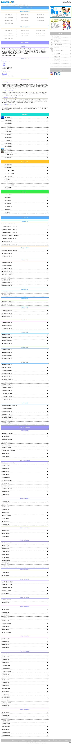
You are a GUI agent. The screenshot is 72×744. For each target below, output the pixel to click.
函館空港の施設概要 (5, 491)
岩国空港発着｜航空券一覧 (7, 340)
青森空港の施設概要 (5, 504)
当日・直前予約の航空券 (58, 44)
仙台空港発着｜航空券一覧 (7, 262)
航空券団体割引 (57, 59)
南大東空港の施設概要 (6, 726)
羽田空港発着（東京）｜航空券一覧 (8, 223)
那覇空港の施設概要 (5, 456)
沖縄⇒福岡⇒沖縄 (8, 30)
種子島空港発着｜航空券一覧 (7, 384)
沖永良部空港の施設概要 (6, 702)
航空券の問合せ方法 (58, 41)
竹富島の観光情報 (8, 126)
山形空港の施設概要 (5, 518)
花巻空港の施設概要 (5, 509)
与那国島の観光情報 (8, 137)
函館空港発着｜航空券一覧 (7, 253)
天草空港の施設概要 (5, 674)
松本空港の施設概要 (5, 575)
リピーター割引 (57, 62)
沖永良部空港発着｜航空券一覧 (7, 396)
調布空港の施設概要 (5, 551)
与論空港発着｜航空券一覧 (7, 399)
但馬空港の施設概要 (5, 593)
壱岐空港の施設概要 (5, 682)
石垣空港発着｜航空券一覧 (7, 411)
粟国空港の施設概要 (5, 729)
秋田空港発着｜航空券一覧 (7, 271)
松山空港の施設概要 (5, 641)
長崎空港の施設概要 (5, 662)
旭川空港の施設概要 (5, 474)
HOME (2, 5)
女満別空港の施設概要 (6, 477)
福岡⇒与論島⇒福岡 (9, 23)
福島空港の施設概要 (5, 524)
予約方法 (31, 740)
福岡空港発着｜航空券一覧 (7, 241)
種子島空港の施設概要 (6, 688)
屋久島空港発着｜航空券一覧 (7, 387)
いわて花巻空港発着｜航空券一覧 (8, 277)
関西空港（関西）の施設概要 (7, 442)
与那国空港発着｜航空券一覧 (7, 422)
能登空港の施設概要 (5, 536)
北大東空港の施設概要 (6, 723)
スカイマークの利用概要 (9, 170)
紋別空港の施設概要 (5, 471)
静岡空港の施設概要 (5, 602)
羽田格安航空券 (8, 197)
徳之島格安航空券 (8, 209)
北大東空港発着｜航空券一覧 (7, 417)
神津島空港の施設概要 (6, 560)
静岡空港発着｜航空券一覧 (7, 304)
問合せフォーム (14, 740)
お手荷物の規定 (57, 53)
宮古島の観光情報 (8, 120)
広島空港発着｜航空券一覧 (7, 337)
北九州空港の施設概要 (6, 668)
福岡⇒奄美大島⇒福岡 (9, 20)
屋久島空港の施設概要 (6, 697)
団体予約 (49, 740)
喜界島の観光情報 (8, 149)
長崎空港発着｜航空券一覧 (7, 376)
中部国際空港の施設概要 (6, 447)
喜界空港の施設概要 (5, 694)
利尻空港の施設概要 (5, 468)
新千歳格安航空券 (8, 206)
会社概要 (66, 740)
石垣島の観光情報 (8, 123)
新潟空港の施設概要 (5, 572)
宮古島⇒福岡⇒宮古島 (24, 30)
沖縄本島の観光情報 (8, 117)
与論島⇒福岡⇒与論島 (9, 38)
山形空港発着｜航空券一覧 (7, 279)
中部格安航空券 (8, 203)
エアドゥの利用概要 (8, 176)
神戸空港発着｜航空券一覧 (7, 328)
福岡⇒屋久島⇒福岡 (24, 20)
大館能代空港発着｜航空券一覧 (7, 274)
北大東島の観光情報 (8, 131)
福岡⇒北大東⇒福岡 (24, 17)
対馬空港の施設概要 (5, 685)
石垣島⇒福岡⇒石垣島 (40, 30)
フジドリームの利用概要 (9, 182)
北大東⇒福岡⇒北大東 (24, 33)
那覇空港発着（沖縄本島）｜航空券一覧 (9, 244)
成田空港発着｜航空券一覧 (7, 294)
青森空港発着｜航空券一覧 (7, 265)
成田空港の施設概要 (5, 436)
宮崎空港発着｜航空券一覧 (7, 373)
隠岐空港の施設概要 (5, 626)
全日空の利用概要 (8, 167)
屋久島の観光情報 (8, 146)
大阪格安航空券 (8, 200)
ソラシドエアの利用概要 (9, 173)
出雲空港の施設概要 (5, 620)
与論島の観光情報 (8, 157)
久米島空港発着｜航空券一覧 (7, 414)
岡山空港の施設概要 (5, 609)
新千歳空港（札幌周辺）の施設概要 (8, 450)
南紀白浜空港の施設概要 (6, 590)
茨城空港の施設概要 (5, 548)
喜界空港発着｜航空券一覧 (7, 390)
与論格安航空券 (8, 212)
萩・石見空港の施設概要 (6, 623)
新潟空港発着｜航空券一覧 (7, 310)
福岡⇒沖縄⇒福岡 (8, 14)
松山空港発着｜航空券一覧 (7, 352)
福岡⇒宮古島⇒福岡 (24, 14)
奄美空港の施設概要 (5, 691)
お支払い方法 (56, 47)
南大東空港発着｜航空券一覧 (7, 420)
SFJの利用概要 (7, 179)
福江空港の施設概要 (5, 679)
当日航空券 (23, 740)
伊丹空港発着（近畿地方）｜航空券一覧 (9, 226)
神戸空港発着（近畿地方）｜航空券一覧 (9, 232)
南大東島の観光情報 (8, 134)
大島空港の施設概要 (5, 554)
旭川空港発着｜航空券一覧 (7, 256)
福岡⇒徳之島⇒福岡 (40, 20)
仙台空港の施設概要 (5, 501)
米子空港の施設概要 (5, 617)
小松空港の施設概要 (5, 530)
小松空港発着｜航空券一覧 (7, 313)
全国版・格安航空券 (8, 194)
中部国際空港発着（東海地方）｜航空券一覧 (10, 235)
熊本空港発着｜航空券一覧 (7, 370)
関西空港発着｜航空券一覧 (7, 325)
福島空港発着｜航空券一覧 (7, 285)
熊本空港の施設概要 (5, 656)
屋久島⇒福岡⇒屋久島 (24, 35)
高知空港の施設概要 (5, 644)
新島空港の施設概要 (5, 557)
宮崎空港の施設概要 (5, 659)
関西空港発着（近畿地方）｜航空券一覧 (9, 229)
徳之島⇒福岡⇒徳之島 (40, 35)
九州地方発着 (18, 4)
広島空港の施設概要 (5, 612)
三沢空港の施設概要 (5, 506)
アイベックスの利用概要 (9, 184)
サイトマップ (56, 64)
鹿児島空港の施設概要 (6, 665)
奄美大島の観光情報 (8, 140)
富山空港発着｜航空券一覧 (7, 316)
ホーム (5, 740)
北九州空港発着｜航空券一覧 (7, 367)
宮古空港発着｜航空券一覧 (7, 408)
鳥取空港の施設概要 (5, 615)
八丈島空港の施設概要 (6, 565)
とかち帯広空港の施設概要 (7, 488)
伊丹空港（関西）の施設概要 (7, 439)
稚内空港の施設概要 (5, 465)
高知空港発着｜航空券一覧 (7, 355)
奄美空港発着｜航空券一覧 (7, 382)
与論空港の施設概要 (5, 705)
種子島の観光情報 (8, 143)
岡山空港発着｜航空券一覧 (7, 343)
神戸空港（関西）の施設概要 (7, 444)
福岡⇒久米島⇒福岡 (9, 17)
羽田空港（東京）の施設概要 (7, 433)
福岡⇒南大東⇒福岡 (40, 17)
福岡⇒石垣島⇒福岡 (40, 14)
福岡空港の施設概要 (5, 453)
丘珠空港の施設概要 (5, 483)
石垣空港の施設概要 (5, 718)
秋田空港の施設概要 (5, 512)
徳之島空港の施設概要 (6, 700)
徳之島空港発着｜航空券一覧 (7, 393)
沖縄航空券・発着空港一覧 (10, 4)
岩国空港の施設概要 (5, 629)
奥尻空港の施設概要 (5, 494)
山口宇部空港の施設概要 (6, 632)
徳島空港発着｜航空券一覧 (7, 358)
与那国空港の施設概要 (6, 735)
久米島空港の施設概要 (6, 720)
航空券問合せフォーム (58, 36)
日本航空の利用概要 (8, 164)
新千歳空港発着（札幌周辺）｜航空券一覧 (10, 238)
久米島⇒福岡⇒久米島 (9, 33)
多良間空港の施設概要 (6, 732)
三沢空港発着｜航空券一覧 (7, 268)
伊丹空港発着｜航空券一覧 (7, 322)
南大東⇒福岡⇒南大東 (40, 33)
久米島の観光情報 (8, 128)
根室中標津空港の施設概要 (7, 480)
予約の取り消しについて (58, 50)
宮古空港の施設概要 (5, 715)
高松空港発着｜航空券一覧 (7, 349)
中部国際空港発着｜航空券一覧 (7, 301)
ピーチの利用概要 (8, 187)
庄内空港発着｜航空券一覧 (7, 282)
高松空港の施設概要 (5, 638)
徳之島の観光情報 (8, 151)
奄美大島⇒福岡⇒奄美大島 (9, 35)
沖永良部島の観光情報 (9, 154)
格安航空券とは (57, 56)
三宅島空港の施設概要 (6, 563)
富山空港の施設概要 (5, 533)
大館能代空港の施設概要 (6, 515)
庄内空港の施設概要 (5, 521)
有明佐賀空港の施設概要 (6, 671)
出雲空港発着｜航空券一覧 (7, 334)
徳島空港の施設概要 (5, 647)
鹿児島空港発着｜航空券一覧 (7, 379)
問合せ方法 (40, 740)
